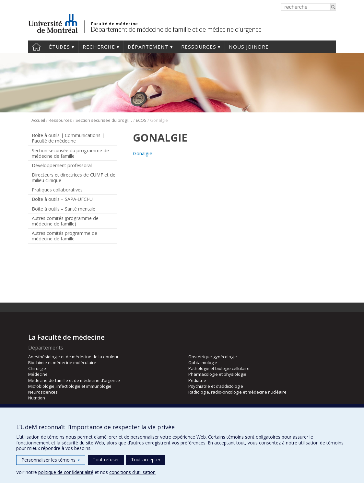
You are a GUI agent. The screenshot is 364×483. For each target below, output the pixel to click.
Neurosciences (43, 392)
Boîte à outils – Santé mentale (63, 209)
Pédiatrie (197, 380)
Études (59, 46)
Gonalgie (142, 153)
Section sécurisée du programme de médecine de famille (104, 120)
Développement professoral (62, 165)
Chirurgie (37, 368)
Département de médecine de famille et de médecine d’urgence (176, 29)
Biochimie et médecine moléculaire (62, 362)
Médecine (38, 374)
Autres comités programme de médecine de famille (64, 236)
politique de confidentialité (65, 472)
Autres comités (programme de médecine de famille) (65, 221)
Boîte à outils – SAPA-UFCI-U (62, 199)
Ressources (198, 46)
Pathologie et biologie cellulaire (219, 368)
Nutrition (36, 398)
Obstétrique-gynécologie (212, 357)
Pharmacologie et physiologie (217, 374)
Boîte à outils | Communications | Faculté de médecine (68, 138)
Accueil (36, 46)
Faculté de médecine (114, 24)
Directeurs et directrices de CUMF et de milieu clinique (73, 177)
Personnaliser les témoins (50, 460)
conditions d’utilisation (132, 472)
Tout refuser (106, 459)
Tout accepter (145, 459)
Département (148, 46)
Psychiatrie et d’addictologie (215, 386)
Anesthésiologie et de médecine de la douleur (73, 357)
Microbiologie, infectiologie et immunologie (70, 386)
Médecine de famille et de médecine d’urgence (74, 380)
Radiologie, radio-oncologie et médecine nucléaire (237, 392)
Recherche (99, 46)
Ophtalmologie (202, 362)
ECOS (141, 120)
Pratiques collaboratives (57, 190)
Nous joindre (249, 46)
